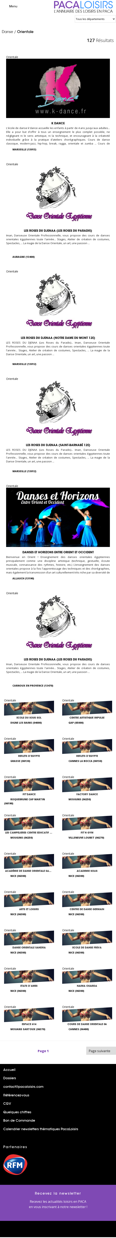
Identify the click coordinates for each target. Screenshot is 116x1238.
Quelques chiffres (17, 1113)
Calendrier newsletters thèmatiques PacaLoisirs (40, 1130)
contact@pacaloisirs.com (23, 1087)
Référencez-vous (16, 1096)
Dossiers (9, 1079)
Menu (9, 6)
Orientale (25, 32)
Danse (7, 32)
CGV (7, 1104)
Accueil (9, 1070)
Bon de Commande (19, 1121)
